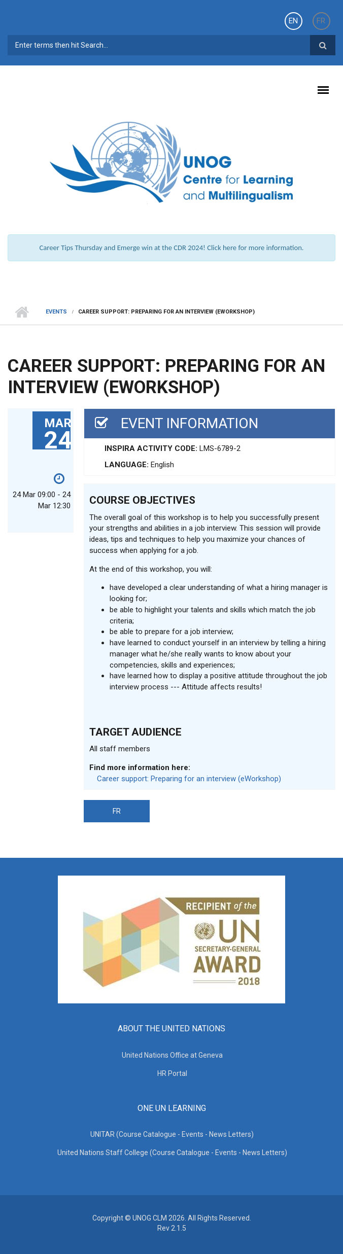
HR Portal (172, 1073)
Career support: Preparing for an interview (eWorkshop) (189, 778)
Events (56, 311)
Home (22, 312)
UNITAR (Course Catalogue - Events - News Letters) (172, 1134)
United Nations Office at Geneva (172, 1055)
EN (293, 20)
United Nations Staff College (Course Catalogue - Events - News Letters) (172, 1152)
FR (321, 20)
